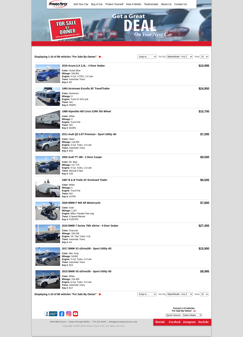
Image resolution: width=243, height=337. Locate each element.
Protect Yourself (114, 4)
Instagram (189, 321)
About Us (166, 4)
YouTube (203, 321)
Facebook (175, 321)
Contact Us (180, 4)
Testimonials (151, 4)
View (197, 56)
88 (194, 311)
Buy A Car (96, 4)
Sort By (162, 56)
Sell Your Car (80, 4)
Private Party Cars (58, 4)
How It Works (133, 4)
